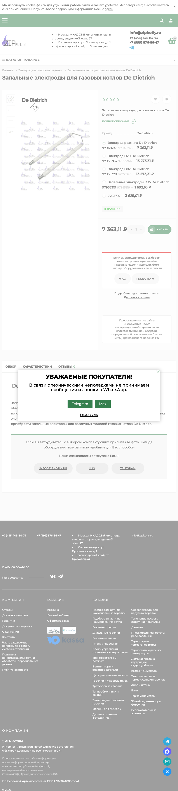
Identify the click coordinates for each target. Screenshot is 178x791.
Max (102, 404)
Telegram (80, 404)
